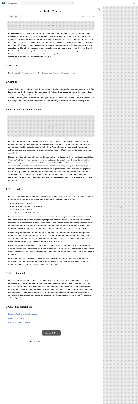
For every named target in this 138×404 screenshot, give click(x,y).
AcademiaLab (11, 3)
